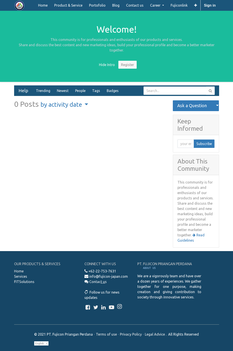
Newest (63, 91)
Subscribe (204, 144)
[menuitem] (43, 5)
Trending (43, 91)
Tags (96, 91)
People (80, 91)
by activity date (62, 104)
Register (127, 65)
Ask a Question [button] (192, 105)
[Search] (210, 90)
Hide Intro (107, 65)
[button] (195, 5)
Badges (113, 91)
